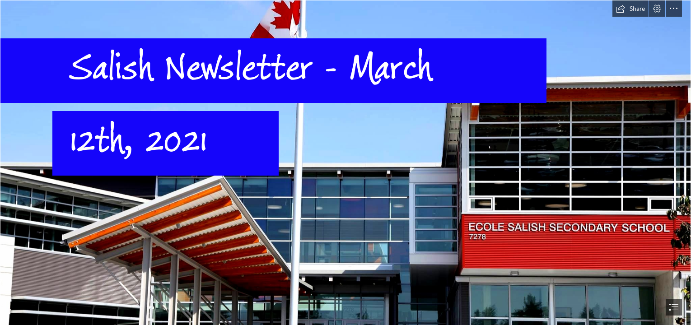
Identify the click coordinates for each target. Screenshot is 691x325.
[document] (345, 162)
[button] (630, 8)
